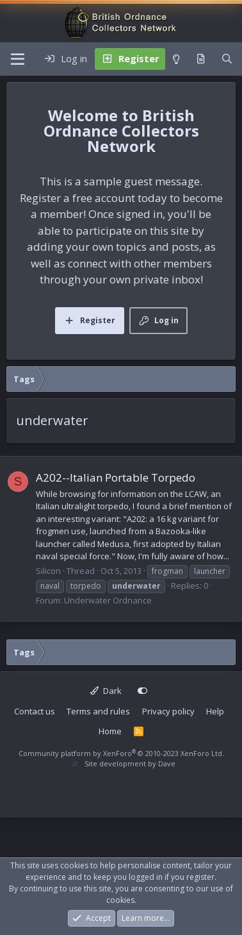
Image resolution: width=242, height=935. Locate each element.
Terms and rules (98, 711)
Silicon (48, 571)
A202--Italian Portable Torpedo (115, 477)
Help (215, 711)
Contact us (34, 711)
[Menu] (18, 59)
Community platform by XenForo (121, 753)
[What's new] (200, 59)
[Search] (226, 59)
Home (110, 731)
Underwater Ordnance (108, 600)
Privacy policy (168, 711)
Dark (106, 690)
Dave (166, 763)
